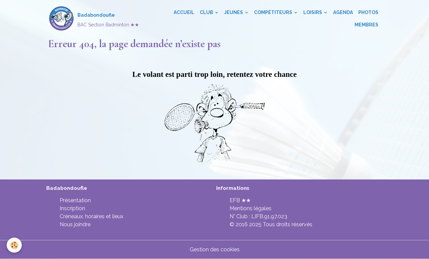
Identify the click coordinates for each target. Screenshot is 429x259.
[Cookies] (14, 245)
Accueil (184, 12)
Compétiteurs (273, 12)
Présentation (75, 200)
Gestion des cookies (215, 249)
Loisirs (313, 12)
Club (207, 12)
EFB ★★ (240, 200)
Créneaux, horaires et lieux (91, 216)
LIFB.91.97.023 (269, 216)
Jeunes (234, 12)
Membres (366, 24)
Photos (368, 12)
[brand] (93, 18)
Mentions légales (250, 208)
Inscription (72, 208)
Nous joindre (75, 224)
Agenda (343, 12)
